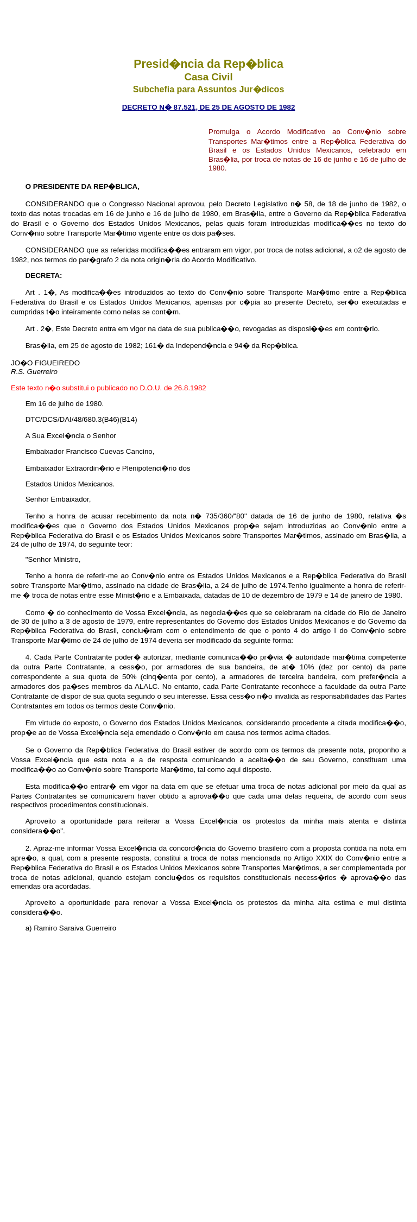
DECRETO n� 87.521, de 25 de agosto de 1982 (208, 107)
